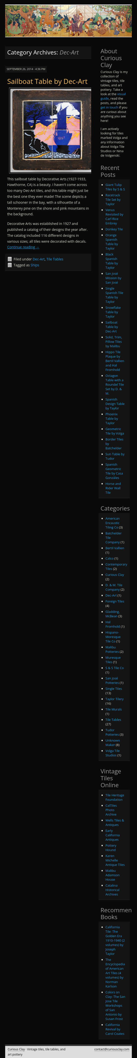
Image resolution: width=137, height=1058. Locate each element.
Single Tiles (113, 688)
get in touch (109, 107)
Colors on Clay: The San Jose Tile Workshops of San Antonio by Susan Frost (115, 1005)
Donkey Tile (114, 229)
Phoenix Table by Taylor (111, 418)
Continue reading (23, 247)
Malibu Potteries (112, 649)
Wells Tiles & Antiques (114, 822)
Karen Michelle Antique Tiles (115, 860)
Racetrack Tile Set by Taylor (112, 199)
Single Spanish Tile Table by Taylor (114, 295)
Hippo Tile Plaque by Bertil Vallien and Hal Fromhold (114, 361)
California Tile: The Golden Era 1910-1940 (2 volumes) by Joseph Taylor (115, 940)
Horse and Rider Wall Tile (113, 488)
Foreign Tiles (114, 601)
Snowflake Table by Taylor (113, 312)
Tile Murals (113, 709)
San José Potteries (112, 680)
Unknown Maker (112, 742)
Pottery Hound (110, 847)
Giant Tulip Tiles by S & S (115, 186)
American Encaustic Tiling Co (112, 522)
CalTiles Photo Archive (111, 810)
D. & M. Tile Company (113, 587)
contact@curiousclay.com (111, 1049)
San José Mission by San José (113, 278)
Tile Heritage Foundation (114, 797)
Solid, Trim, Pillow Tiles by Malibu (113, 341)
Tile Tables (55, 259)
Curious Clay (114, 574)
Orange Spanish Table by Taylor (111, 242)
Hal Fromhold (112, 624)
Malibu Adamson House (112, 875)
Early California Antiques (112, 835)
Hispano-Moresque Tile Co (113, 636)
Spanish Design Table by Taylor (115, 403)
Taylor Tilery (114, 699)
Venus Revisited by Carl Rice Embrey (114, 216)
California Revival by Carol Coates (114, 1029)
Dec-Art (39, 259)
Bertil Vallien (114, 548)
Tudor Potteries (112, 732)
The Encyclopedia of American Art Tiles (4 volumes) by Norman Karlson (115, 972)
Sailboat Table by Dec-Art (47, 81)
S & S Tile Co (114, 668)
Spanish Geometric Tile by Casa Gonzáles (114, 471)
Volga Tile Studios (112, 752)
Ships (35, 265)
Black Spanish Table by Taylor (111, 261)
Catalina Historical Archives (112, 889)
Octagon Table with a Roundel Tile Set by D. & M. (114, 384)
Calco (109, 558)
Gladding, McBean (112, 613)
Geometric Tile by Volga (114, 431)
